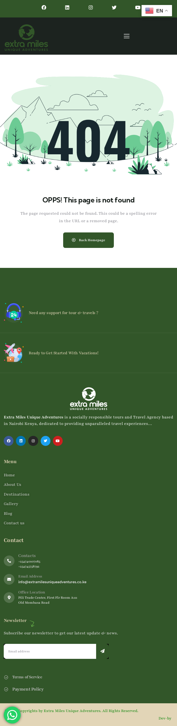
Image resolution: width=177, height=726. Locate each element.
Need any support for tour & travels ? (63, 313)
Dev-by (165, 718)
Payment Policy (27, 689)
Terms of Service (27, 677)
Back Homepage (88, 240)
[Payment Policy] (6, 689)
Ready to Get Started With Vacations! (63, 353)
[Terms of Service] (6, 677)
